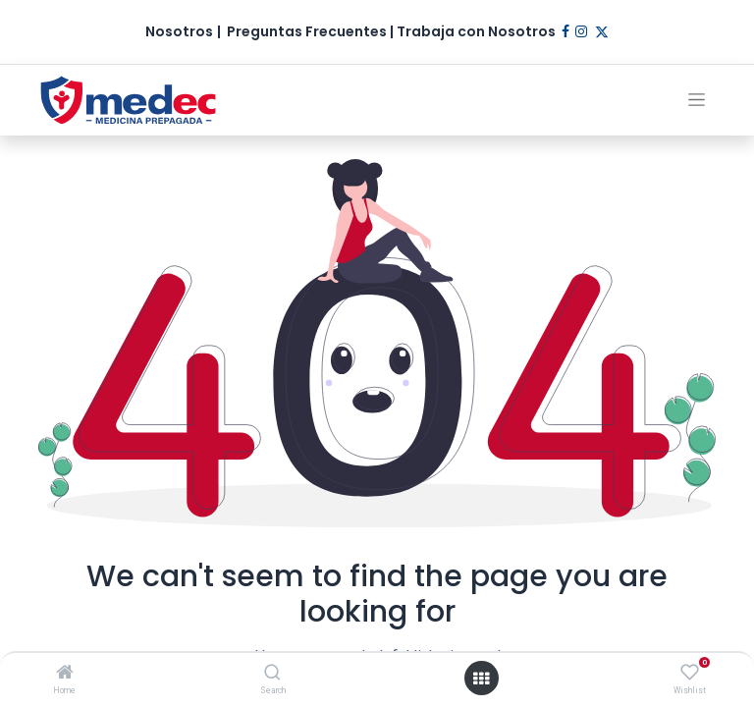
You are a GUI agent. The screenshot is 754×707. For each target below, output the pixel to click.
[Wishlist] (690, 672)
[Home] (65, 673)
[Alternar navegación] (696, 100)
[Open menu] (481, 678)
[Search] (272, 673)
